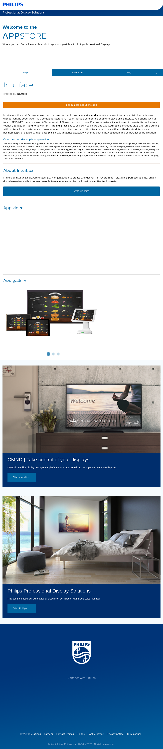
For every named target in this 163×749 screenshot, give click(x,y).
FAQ (129, 73)
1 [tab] (48, 354)
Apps (25, 73)
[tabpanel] (53, 312)
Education (77, 73)
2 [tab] (53, 354)
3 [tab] (58, 354)
